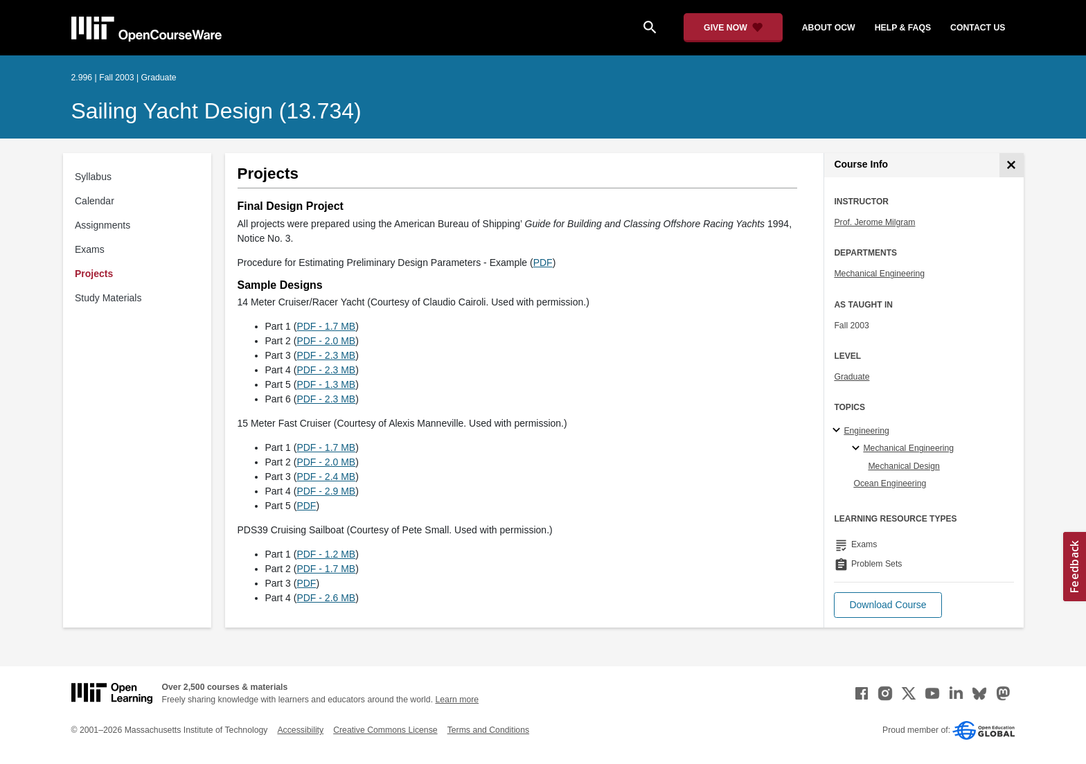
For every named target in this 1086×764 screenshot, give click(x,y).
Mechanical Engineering (879, 273)
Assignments (102, 225)
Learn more (457, 699)
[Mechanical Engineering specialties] (857, 449)
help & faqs (903, 28)
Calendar (94, 200)
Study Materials (108, 297)
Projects (94, 273)
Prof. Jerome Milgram (874, 222)
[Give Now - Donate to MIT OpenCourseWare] (733, 27)
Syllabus (93, 176)
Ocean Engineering (889, 483)
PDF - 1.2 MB (325, 554)
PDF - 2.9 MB (325, 491)
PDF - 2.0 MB (325, 340)
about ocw (828, 28)
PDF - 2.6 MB (325, 597)
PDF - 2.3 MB (325, 355)
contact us (977, 28)
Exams (90, 249)
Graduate (851, 377)
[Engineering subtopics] (838, 431)
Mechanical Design (904, 466)
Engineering (866, 431)
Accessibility (300, 730)
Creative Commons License (385, 730)
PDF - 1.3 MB (325, 384)
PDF (543, 262)
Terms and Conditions (488, 730)
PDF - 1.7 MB (325, 326)
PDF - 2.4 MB (325, 476)
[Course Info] (1011, 165)
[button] (887, 605)
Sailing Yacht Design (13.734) (216, 110)
